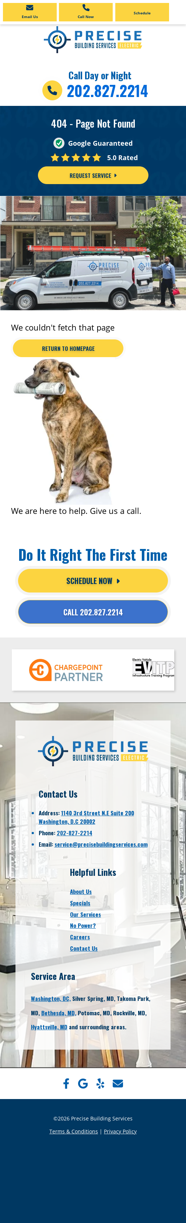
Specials (80, 903)
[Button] (68, 348)
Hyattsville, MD (49, 1027)
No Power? (83, 925)
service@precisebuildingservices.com (101, 844)
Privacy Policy (120, 1131)
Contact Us (84, 948)
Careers (80, 937)
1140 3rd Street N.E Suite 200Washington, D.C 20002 (86, 817)
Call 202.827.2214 (93, 612)
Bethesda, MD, (58, 1013)
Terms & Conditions (73, 1131)
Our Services (85, 914)
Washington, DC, (51, 998)
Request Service (93, 175)
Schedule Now (93, 580)
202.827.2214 (107, 90)
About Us (81, 891)
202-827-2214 (74, 833)
